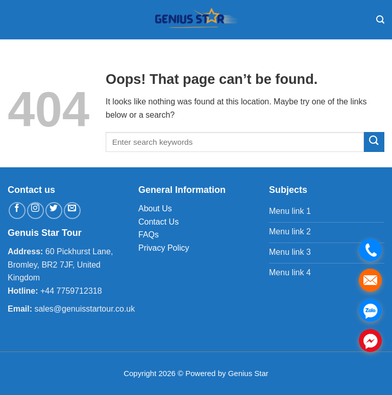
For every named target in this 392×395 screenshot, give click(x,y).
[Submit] (374, 142)
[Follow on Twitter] (53, 210)
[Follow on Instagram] (35, 210)
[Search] (380, 20)
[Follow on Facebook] (17, 210)
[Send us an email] (72, 210)
